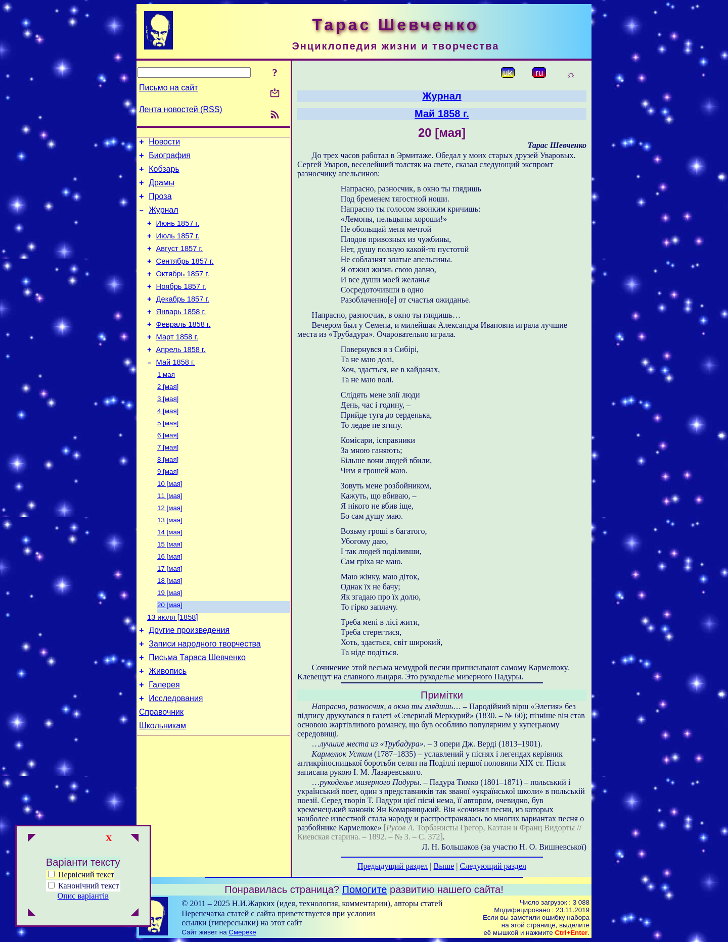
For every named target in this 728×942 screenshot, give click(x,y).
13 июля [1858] (172, 666)
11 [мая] (170, 534)
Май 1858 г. (175, 389)
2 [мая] (167, 416)
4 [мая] (167, 442)
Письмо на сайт (168, 87)
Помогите (364, 889)
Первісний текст (81, 874)
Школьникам (162, 786)
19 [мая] (170, 639)
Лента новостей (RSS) (180, 109)
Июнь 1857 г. (178, 234)
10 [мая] (170, 521)
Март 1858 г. (177, 361)
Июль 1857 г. (178, 248)
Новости (164, 143)
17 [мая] (170, 613)
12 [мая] (170, 547)
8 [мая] (167, 495)
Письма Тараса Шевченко (197, 711)
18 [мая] (170, 626)
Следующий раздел (493, 866)
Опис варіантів (83, 895)
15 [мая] (170, 586)
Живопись (168, 726)
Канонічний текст (88, 885)
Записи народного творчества (205, 695)
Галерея (164, 741)
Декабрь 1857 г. (183, 319)
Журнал (163, 219)
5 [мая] (167, 455)
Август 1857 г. (179, 262)
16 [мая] (170, 600)
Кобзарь (164, 173)
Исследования (176, 756)
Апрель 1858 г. (181, 375)
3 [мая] (167, 429)
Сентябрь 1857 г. (185, 276)
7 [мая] (167, 481)
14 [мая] (170, 573)
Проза (160, 204)
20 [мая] (170, 652)
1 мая (166, 403)
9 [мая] (167, 508)
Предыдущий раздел (392, 866)
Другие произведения (189, 680)
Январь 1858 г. (181, 333)
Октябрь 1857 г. (182, 290)
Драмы (161, 188)
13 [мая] (170, 560)
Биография (170, 158)
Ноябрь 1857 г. (181, 305)
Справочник (161, 771)
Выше (443, 866)
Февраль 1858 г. (183, 347)
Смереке (242, 932)
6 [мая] (167, 468)
